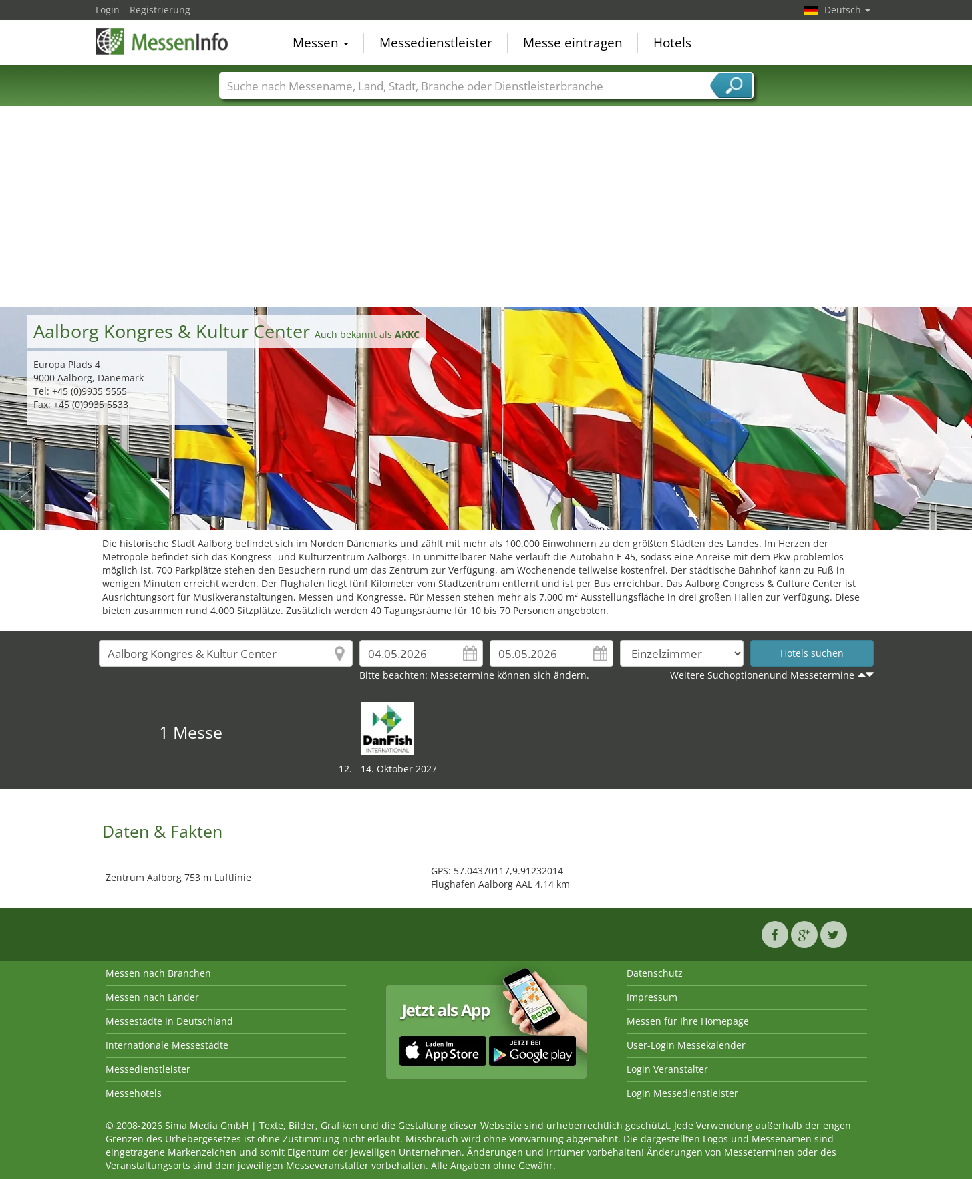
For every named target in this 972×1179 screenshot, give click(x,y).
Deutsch (847, 9)
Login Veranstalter (667, 1069)
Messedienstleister (435, 42)
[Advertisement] (486, 206)
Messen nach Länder (152, 997)
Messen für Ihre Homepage (688, 1021)
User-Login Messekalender (686, 1045)
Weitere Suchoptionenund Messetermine (762, 675)
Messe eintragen (573, 42)
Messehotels (134, 1093)
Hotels (672, 42)
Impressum (652, 997)
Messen (321, 42)
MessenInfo (162, 41)
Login (108, 9)
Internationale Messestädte (167, 1045)
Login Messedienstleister (682, 1093)
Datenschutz (655, 973)
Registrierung (160, 9)
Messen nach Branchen (158, 973)
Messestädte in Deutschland (169, 1021)
